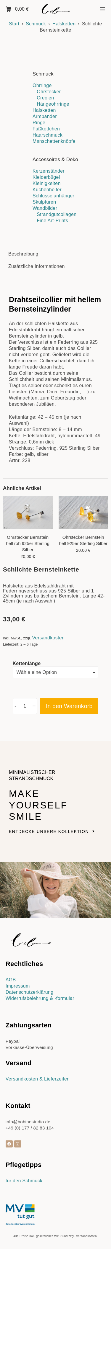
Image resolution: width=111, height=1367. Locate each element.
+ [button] (34, 839)
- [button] (16, 839)
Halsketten (64, 23)
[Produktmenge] (25, 839)
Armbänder (45, 116)
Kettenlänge (27, 795)
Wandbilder (45, 208)
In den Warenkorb (69, 838)
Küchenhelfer (47, 189)
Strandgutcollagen (56, 214)
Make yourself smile (38, 937)
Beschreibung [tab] (23, 386)
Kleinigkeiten (47, 183)
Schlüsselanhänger (53, 195)
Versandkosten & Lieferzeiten (38, 1211)
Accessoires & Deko (55, 159)
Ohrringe (42, 85)
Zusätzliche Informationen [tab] (36, 398)
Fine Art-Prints (52, 220)
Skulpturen (44, 201)
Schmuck (36, 23)
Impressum (18, 1118)
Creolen (45, 97)
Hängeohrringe (53, 104)
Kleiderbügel (46, 177)
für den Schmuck (24, 1313)
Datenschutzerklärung (30, 1124)
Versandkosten (48, 770)
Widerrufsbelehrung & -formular (40, 1130)
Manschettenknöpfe (54, 141)
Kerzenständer (49, 170)
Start (14, 23)
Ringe (39, 122)
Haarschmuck (47, 134)
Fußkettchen (46, 128)
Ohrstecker (49, 91)
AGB (11, 1112)
